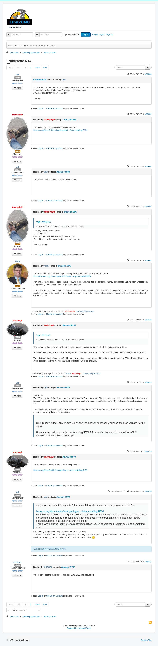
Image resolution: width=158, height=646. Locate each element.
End (45, 67)
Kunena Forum (84, 628)
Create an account (54, 108)
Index (10, 45)
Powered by (72, 628)
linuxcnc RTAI (39, 79)
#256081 (148, 206)
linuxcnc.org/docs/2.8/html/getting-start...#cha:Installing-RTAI (60, 130)
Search (33, 45)
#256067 (148, 166)
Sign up (110, 34)
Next (37, 67)
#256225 (148, 451)
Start (10, 67)
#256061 (148, 114)
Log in (86, 34)
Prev (19, 67)
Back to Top (146, 640)
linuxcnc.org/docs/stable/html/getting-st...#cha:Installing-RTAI (60, 470)
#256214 (148, 382)
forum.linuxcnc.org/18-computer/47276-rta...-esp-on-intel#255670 (62, 276)
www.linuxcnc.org (46, 45)
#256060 (148, 74)
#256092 (148, 260)
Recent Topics (21, 45)
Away (17, 151)
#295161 (148, 562)
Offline (17, 78)
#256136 (148, 320)
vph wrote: (43, 221)
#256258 (148, 491)
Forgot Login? (98, 34)
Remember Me (72, 34)
